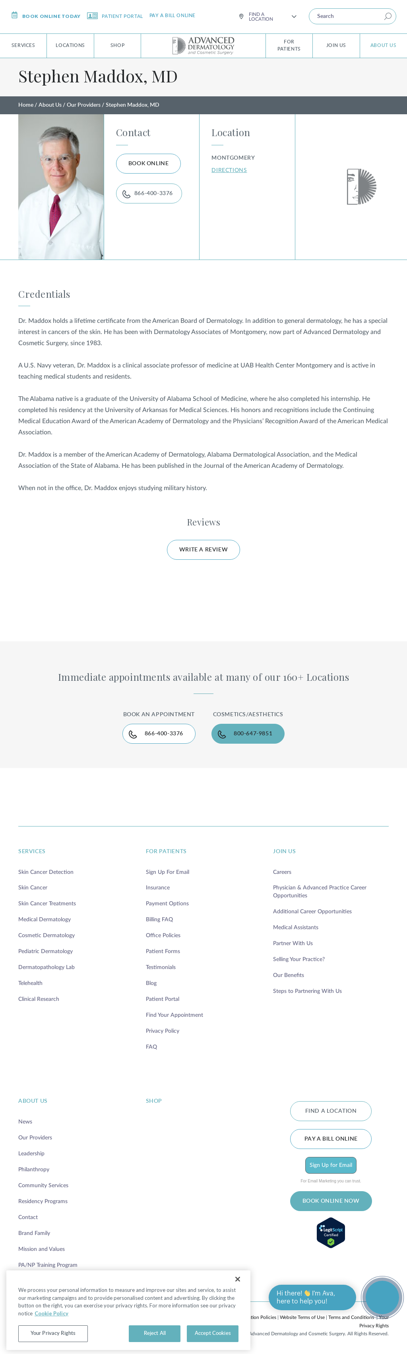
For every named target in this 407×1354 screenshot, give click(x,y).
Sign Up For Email (167, 872)
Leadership (31, 1154)
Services (23, 45)
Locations (70, 45)
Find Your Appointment (174, 1015)
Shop (117, 45)
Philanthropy (33, 1169)
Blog (151, 983)
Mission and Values (41, 1249)
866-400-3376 (153, 193)
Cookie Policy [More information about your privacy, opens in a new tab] (51, 1330)
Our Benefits (288, 975)
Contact (28, 1217)
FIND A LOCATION (331, 1111)
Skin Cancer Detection (46, 872)
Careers (282, 872)
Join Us (336, 45)
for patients (166, 851)
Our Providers (84, 105)
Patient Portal (115, 15)
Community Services (43, 1185)
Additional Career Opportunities (312, 911)
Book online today (46, 15)
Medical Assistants (295, 927)
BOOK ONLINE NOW (331, 1201)
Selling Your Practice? (299, 959)
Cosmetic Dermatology (46, 935)
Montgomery (233, 158)
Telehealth (30, 983)
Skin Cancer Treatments (47, 904)
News (25, 1122)
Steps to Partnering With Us (307, 991)
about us (33, 1101)
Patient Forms (163, 951)
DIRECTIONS (229, 170)
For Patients (289, 45)
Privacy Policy (162, 1031)
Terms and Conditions (351, 1317)
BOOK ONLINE (148, 163)
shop (154, 1101)
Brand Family (34, 1233)
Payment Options (167, 904)
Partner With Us (293, 943)
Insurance (158, 888)
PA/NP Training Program (48, 1265)
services (32, 851)
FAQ (151, 1047)
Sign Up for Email (331, 1165)
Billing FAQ (159, 919)
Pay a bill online (172, 15)
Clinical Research (38, 999)
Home (25, 105)
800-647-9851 (253, 734)
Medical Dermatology (44, 919)
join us (284, 851)
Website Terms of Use (302, 1317)
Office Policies (163, 935)
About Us (383, 45)
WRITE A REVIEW (203, 550)
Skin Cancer (32, 888)
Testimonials (161, 967)
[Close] (237, 1296)
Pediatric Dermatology (45, 951)
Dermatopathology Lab (46, 967)
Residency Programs (43, 1201)
